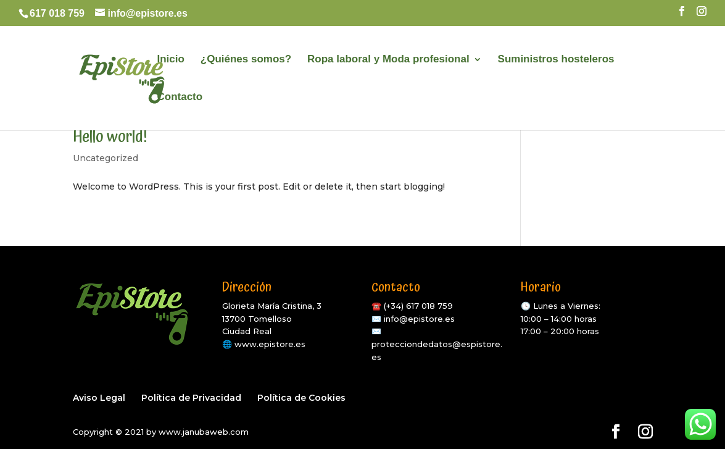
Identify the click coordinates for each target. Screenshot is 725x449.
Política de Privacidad (191, 397)
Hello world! (110, 136)
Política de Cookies (301, 397)
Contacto (180, 98)
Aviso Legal (99, 397)
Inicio (170, 60)
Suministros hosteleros (556, 60)
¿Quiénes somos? (246, 60)
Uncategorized (105, 158)
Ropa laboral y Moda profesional (388, 60)
